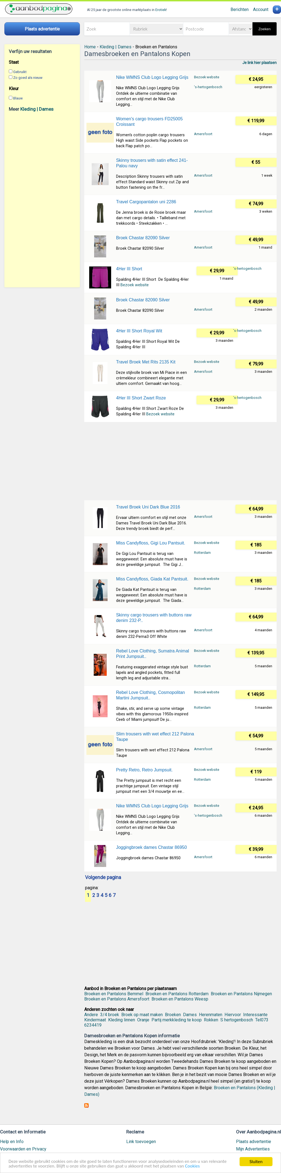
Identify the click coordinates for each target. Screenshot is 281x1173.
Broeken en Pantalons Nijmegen (241, 993)
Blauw (18, 98)
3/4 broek (109, 1014)
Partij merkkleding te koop (176, 1019)
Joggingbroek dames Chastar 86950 (151, 847)
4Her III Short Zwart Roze (141, 398)
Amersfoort (203, 134)
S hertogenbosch (236, 1019)
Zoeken (264, 29)
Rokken (211, 1019)
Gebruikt (20, 72)
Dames (190, 1014)
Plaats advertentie (253, 1141)
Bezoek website (206, 77)
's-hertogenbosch (208, 87)
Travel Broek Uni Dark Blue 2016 (148, 507)
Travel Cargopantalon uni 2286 (146, 201)
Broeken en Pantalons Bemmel (113, 993)
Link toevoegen (141, 1141)
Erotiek (160, 10)
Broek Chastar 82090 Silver (143, 237)
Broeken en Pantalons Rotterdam (177, 993)
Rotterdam (202, 553)
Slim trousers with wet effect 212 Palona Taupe (155, 737)
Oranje (143, 1019)
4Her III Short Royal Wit (139, 331)
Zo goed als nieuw (28, 78)
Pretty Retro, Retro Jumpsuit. (144, 770)
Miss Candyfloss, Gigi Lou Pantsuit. (150, 543)
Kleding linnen (121, 1019)
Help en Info (12, 1141)
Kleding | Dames (37, 109)
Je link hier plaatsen (259, 62)
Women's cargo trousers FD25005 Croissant (149, 121)
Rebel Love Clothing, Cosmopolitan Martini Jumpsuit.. (150, 695)
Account (260, 9)
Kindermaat (95, 1019)
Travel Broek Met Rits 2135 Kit (145, 362)
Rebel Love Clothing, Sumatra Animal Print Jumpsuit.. (152, 654)
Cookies (193, 1166)
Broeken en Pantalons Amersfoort (116, 999)
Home (90, 46)
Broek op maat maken (142, 1014)
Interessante (255, 1014)
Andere (91, 1014)
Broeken (173, 1014)
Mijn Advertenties (253, 1149)
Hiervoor (232, 1014)
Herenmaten (210, 1014)
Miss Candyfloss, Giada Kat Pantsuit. (152, 579)
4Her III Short (129, 268)
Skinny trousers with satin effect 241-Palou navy (152, 163)
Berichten (240, 9)
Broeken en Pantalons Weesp (179, 999)
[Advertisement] (42, 199)
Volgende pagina (103, 877)
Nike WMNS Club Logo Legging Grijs (152, 77)
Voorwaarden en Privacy (23, 1149)
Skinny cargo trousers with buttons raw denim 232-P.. (154, 618)
